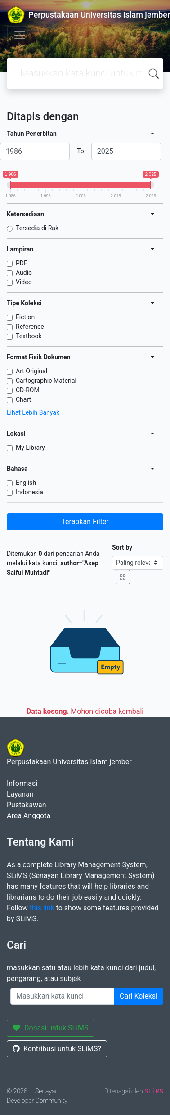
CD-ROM (28, 390)
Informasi (22, 783)
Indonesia (29, 492)
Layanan (20, 794)
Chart (23, 399)
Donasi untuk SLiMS (51, 1028)
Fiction (25, 317)
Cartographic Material (46, 380)
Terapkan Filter (84, 521)
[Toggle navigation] (19, 35)
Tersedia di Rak (37, 228)
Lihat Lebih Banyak (33, 412)
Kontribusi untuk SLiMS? (57, 1048)
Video (24, 282)
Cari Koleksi (138, 996)
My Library (30, 447)
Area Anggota (28, 815)
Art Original (31, 371)
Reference (30, 326)
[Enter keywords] (62, 996)
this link (42, 908)
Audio (24, 272)
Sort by (122, 547)
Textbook (29, 336)
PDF (21, 263)
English (26, 482)
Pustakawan (26, 805)
